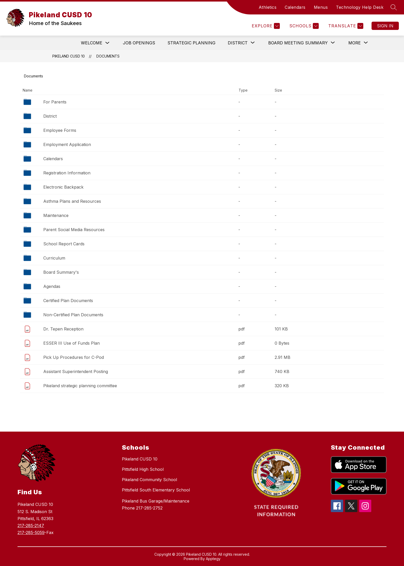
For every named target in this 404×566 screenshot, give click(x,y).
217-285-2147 (31, 525)
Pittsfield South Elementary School (156, 489)
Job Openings (139, 42)
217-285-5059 (31, 532)
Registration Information (66, 172)
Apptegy (213, 558)
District (50, 116)
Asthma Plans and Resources (72, 201)
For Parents (54, 101)
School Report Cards (64, 243)
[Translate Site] (345, 26)
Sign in (385, 25)
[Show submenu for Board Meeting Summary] (298, 43)
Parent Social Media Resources (74, 229)
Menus (321, 7)
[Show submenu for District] (238, 43)
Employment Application (67, 144)
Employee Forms (59, 130)
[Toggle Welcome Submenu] (107, 42)
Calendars (295, 7)
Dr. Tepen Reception (63, 328)
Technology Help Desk (359, 7)
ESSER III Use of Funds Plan (71, 343)
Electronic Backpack (63, 187)
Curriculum (54, 258)
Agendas (51, 286)
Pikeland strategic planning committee (80, 385)
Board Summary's (61, 272)
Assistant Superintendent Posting (75, 371)
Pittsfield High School (143, 469)
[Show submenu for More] (354, 43)
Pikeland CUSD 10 (68, 56)
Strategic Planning (191, 42)
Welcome (91, 42)
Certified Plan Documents (68, 300)
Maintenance (56, 215)
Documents (108, 56)
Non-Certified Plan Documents (73, 314)
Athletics (268, 7)
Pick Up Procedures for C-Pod (73, 357)
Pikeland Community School (149, 479)
